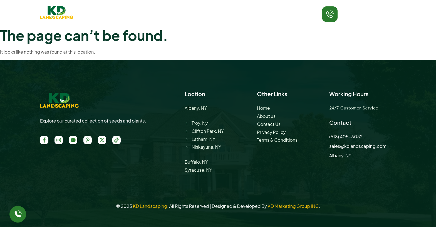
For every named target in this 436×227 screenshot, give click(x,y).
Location (210, 10)
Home (124, 10)
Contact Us (264, 10)
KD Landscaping (150, 206)
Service (181, 10)
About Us (152, 10)
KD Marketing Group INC (293, 206)
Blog (236, 10)
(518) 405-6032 (360, 17)
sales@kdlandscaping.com (358, 146)
